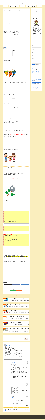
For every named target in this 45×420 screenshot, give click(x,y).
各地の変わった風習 (16, 55)
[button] (20, 287)
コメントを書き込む (16, 408)
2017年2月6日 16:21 (13, 386)
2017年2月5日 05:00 (13, 363)
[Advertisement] (16, 17)
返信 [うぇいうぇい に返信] (27, 395)
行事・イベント (5, 282)
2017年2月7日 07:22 (14, 398)
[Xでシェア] (8, 285)
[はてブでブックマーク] (25, 285)
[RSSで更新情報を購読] (17, 290)
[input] (36, 13)
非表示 (6, 47)
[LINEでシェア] (12, 287)
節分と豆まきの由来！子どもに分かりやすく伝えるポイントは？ (12, 100)
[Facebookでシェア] (16, 285)
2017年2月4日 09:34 (8, 346)
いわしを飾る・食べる (16, 54)
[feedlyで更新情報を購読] (15, 290)
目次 (14, 50)
